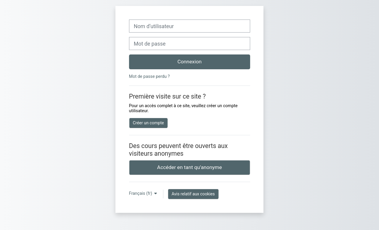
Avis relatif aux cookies (193, 194)
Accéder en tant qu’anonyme (189, 167)
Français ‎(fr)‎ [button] (141, 193)
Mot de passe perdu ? (149, 76)
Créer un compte (148, 122)
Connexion (189, 62)
